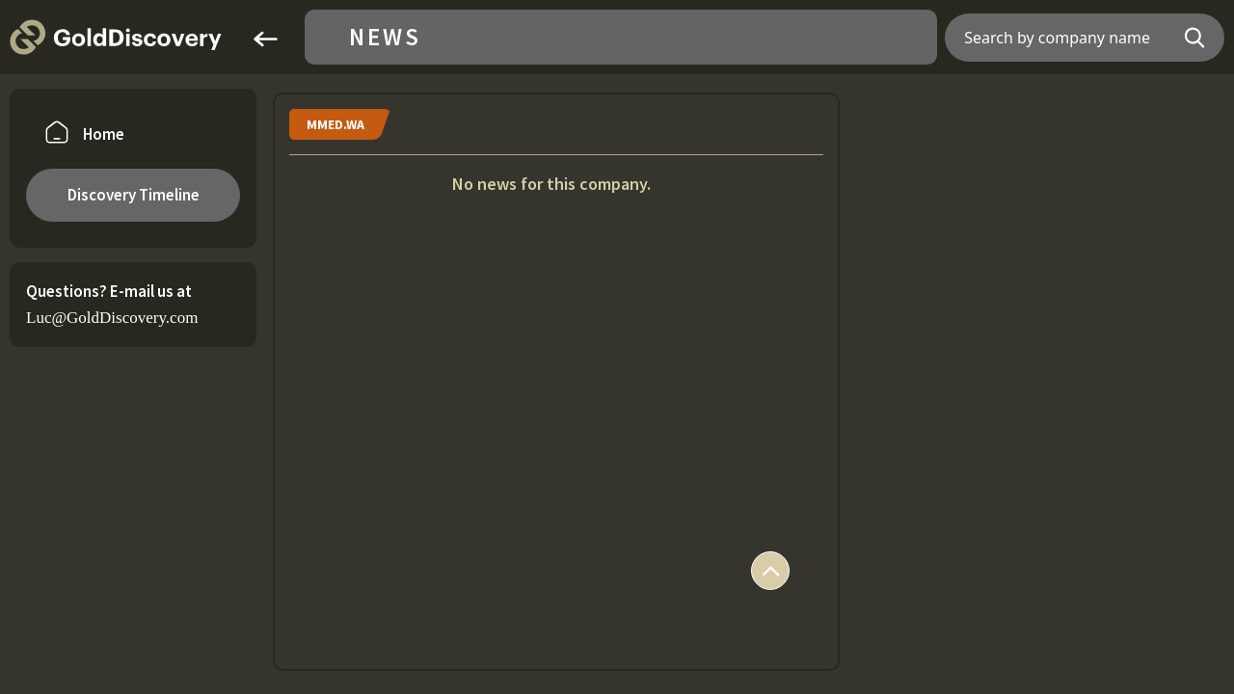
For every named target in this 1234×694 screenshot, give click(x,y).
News (385, 37)
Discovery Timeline (133, 194)
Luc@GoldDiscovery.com (112, 317)
